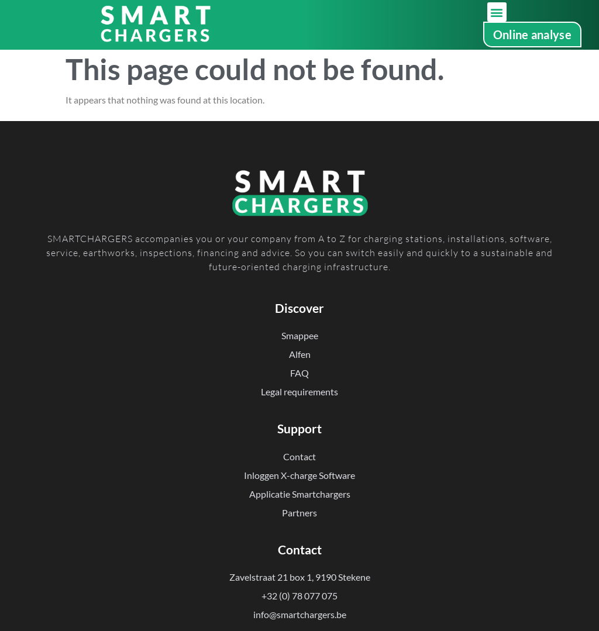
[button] (497, 12)
